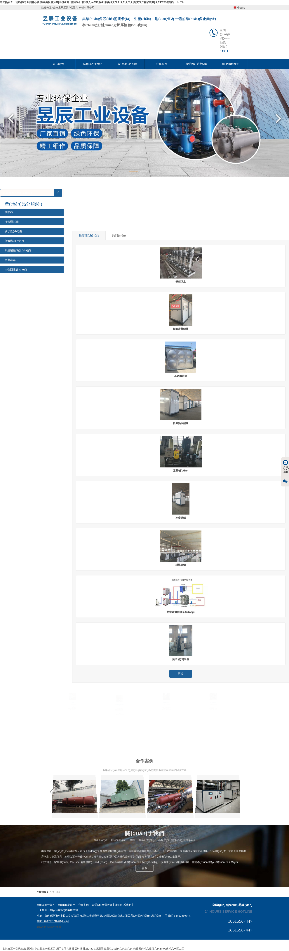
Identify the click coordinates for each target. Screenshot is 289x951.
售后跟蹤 (72, 701)
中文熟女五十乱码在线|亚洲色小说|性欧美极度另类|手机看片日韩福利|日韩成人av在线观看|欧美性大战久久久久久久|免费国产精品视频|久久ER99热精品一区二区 (92, 2)
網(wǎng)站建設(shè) (49, 926)
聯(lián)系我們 (230, 63)
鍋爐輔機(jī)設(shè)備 (18, 311)
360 (58, 892)
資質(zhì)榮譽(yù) (196, 63)
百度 (51, 892)
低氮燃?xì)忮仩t (14, 301)
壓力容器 (10, 320)
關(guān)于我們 (92, 63)
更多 (144, 836)
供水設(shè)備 (13, 291)
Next (277, 118)
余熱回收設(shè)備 (16, 330)
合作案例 (161, 63)
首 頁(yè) (58, 63)
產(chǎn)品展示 (127, 63)
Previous (12, 118)
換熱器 (9, 272)
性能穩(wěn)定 (166, 701)
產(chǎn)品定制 (213, 701)
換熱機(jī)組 (12, 282)
